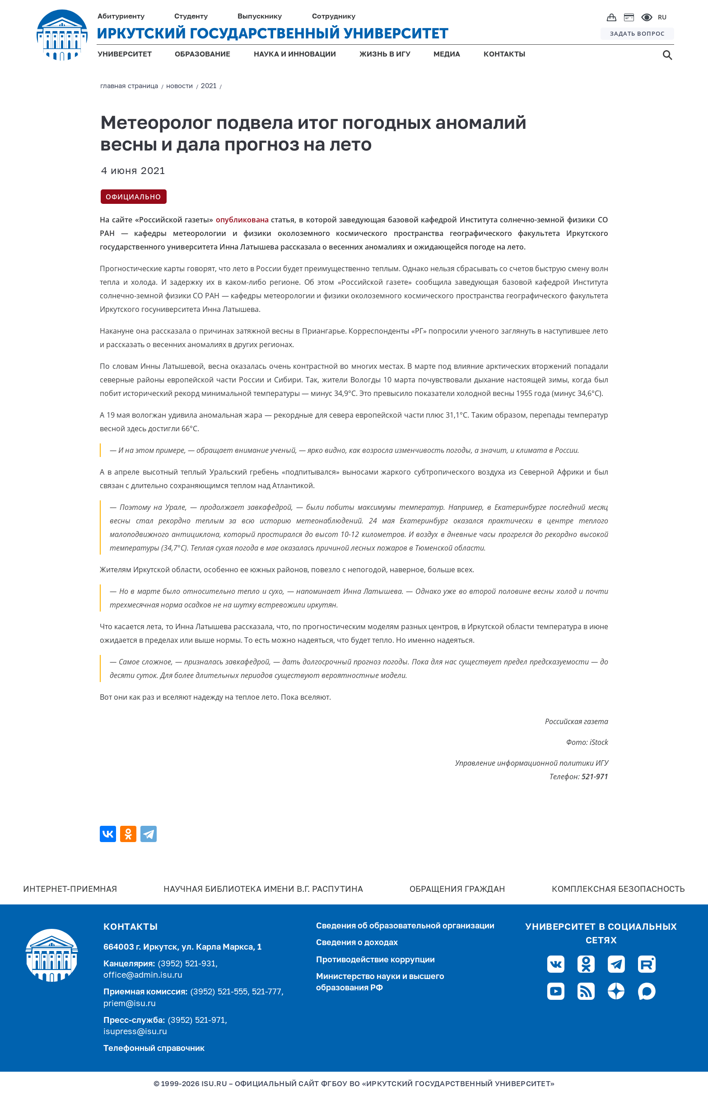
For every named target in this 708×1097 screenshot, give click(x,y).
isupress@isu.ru (135, 1032)
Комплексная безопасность (618, 889)
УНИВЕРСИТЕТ (125, 54)
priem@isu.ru (129, 1004)
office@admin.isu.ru (142, 975)
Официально (133, 196)
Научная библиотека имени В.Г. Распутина (263, 889)
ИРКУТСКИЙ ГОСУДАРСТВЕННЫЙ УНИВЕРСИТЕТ (272, 33)
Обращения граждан (457, 889)
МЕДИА (446, 54)
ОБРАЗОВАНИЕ (202, 54)
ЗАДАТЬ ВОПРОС (637, 33)
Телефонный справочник (154, 1049)
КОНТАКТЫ (505, 54)
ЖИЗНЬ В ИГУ (384, 54)
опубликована (242, 220)
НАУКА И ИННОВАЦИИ (295, 54)
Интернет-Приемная (70, 889)
